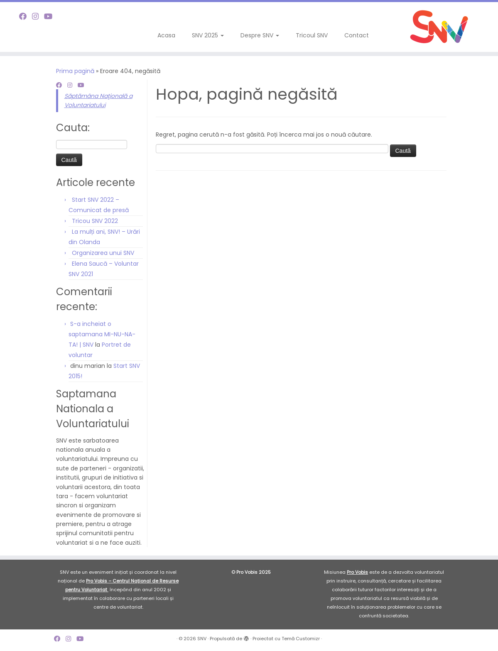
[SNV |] (439, 27)
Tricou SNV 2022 (95, 221)
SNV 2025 (208, 35)
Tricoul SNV (312, 35)
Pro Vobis (357, 572)
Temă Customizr (301, 638)
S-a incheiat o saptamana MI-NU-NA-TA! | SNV (102, 334)
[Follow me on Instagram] (38, 16)
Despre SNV (259, 35)
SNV (201, 638)
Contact (356, 35)
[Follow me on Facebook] (25, 16)
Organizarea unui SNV (103, 253)
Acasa (166, 35)
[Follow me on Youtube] (51, 16)
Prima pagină (75, 71)
